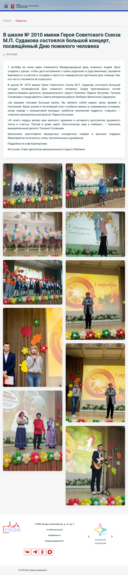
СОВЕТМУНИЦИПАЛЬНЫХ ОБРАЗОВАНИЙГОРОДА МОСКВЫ (27, 6)
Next (113, 536)
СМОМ (7, 20)
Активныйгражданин (100, 541)
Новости (21, 20)
